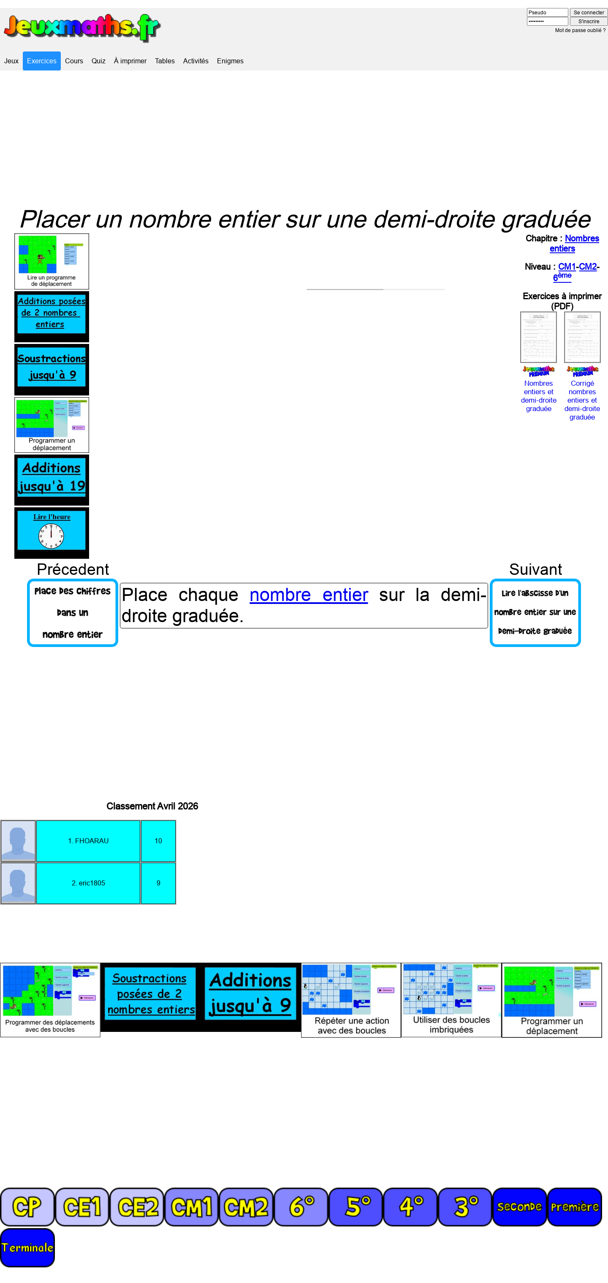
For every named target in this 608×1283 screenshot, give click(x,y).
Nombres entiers (574, 243)
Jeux (11, 61)
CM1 (567, 266)
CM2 (588, 266)
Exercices (42, 61)
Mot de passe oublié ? (580, 30)
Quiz (99, 61)
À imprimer (130, 61)
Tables (165, 61)
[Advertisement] (304, 137)
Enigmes (230, 61)
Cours (74, 61)
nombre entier (309, 595)
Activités (196, 61)
